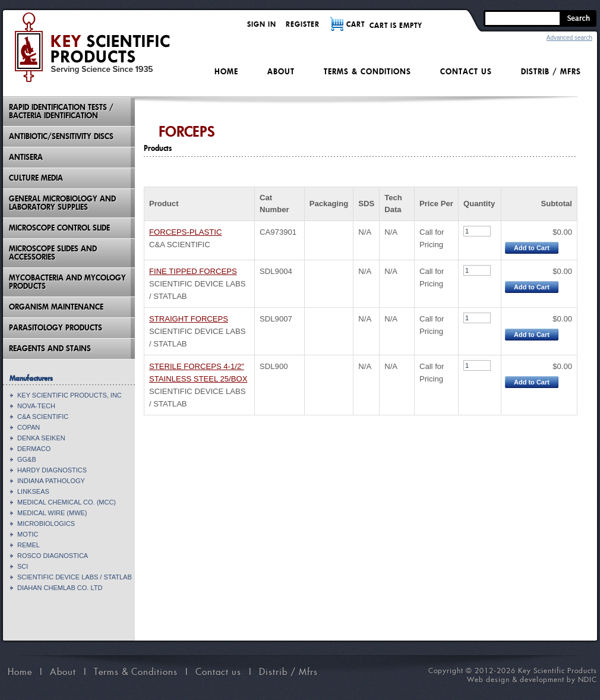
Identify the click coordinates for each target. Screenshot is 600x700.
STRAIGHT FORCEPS (188, 318)
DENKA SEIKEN (41, 438)
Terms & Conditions (367, 72)
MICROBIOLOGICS (46, 523)
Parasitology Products (55, 328)
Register (303, 24)
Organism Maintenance (56, 307)
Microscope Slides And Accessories (53, 253)
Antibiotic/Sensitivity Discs (61, 136)
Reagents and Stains (50, 348)
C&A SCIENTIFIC (42, 416)
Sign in (261, 24)
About (281, 72)
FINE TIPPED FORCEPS (193, 271)
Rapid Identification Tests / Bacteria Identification (61, 111)
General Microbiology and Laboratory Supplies (62, 203)
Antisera (26, 157)
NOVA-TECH (36, 405)
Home (226, 72)
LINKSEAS (33, 491)
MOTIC (27, 534)
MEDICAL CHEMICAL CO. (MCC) (66, 502)
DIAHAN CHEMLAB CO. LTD (59, 587)
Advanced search (569, 37)
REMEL (28, 544)
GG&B (26, 459)
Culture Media (36, 178)
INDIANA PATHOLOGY (51, 480)
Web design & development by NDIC (532, 679)
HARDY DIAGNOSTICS (52, 470)
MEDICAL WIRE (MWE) (52, 512)
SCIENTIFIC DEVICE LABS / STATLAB (74, 577)
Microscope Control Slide (59, 228)
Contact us (466, 72)
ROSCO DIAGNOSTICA (52, 555)
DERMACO (33, 448)
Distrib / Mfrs (551, 72)
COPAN (28, 427)
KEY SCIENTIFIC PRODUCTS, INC (69, 395)
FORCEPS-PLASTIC (185, 232)
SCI (22, 566)
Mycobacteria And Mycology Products (67, 282)
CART (355, 24)
